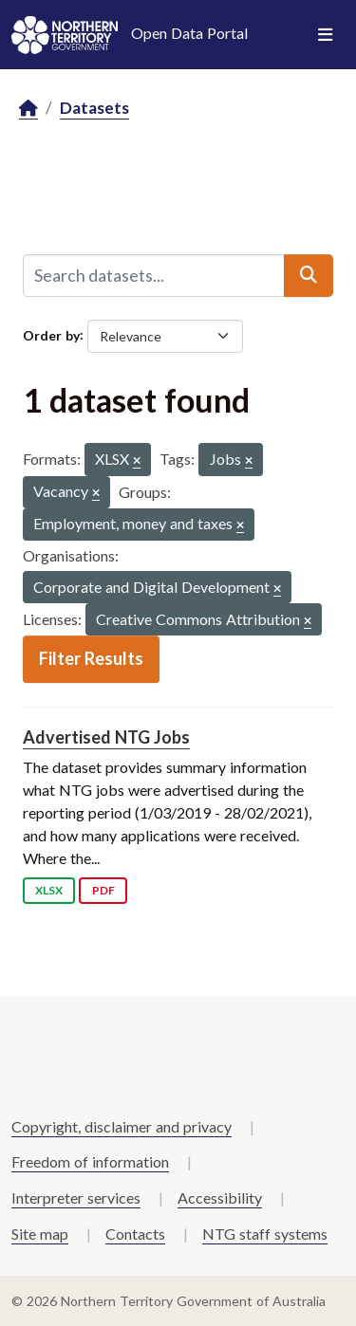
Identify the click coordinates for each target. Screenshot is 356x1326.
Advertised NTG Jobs (106, 737)
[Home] (28, 109)
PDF (103, 890)
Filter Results (91, 658)
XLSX (49, 890)
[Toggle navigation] (325, 35)
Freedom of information (90, 1161)
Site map (39, 1234)
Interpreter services (76, 1197)
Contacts (135, 1234)
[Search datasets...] (154, 275)
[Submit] (308, 275)
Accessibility (220, 1197)
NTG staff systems (265, 1234)
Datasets (94, 108)
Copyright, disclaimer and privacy (121, 1126)
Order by (51, 334)
